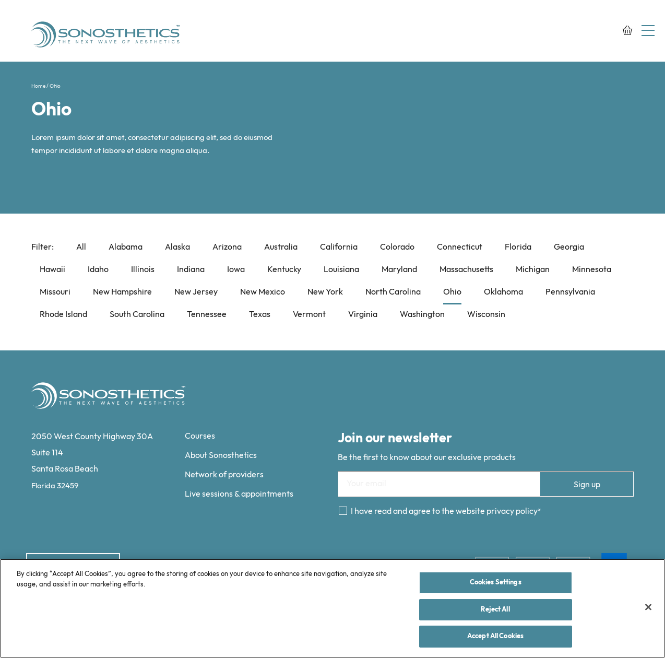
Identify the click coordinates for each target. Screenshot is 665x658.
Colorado (397, 247)
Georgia (569, 247)
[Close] (648, 607)
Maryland (399, 269)
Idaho (98, 269)
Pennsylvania (570, 292)
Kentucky (284, 269)
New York (325, 292)
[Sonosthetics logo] (107, 36)
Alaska (177, 247)
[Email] (486, 484)
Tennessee (207, 314)
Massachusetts (466, 269)
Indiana (191, 269)
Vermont (309, 314)
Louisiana (341, 269)
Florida (518, 247)
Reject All (495, 609)
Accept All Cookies (495, 636)
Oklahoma (503, 292)
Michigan (533, 269)
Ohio (452, 292)
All (81, 247)
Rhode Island (63, 314)
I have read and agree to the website (444, 511)
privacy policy (512, 511)
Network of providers (224, 475)
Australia (281, 247)
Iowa (236, 269)
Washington (422, 314)
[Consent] (343, 511)
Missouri (55, 292)
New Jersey (196, 292)
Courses (200, 436)
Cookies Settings (495, 582)
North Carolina (393, 292)
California (339, 247)
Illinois (143, 269)
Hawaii (52, 269)
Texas (259, 314)
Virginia (362, 314)
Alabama (125, 247)
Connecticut (459, 247)
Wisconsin (486, 314)
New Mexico (262, 292)
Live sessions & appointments (239, 494)
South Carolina (137, 314)
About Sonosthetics (221, 455)
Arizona (227, 247)
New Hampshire (122, 292)
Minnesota (591, 269)
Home (38, 86)
